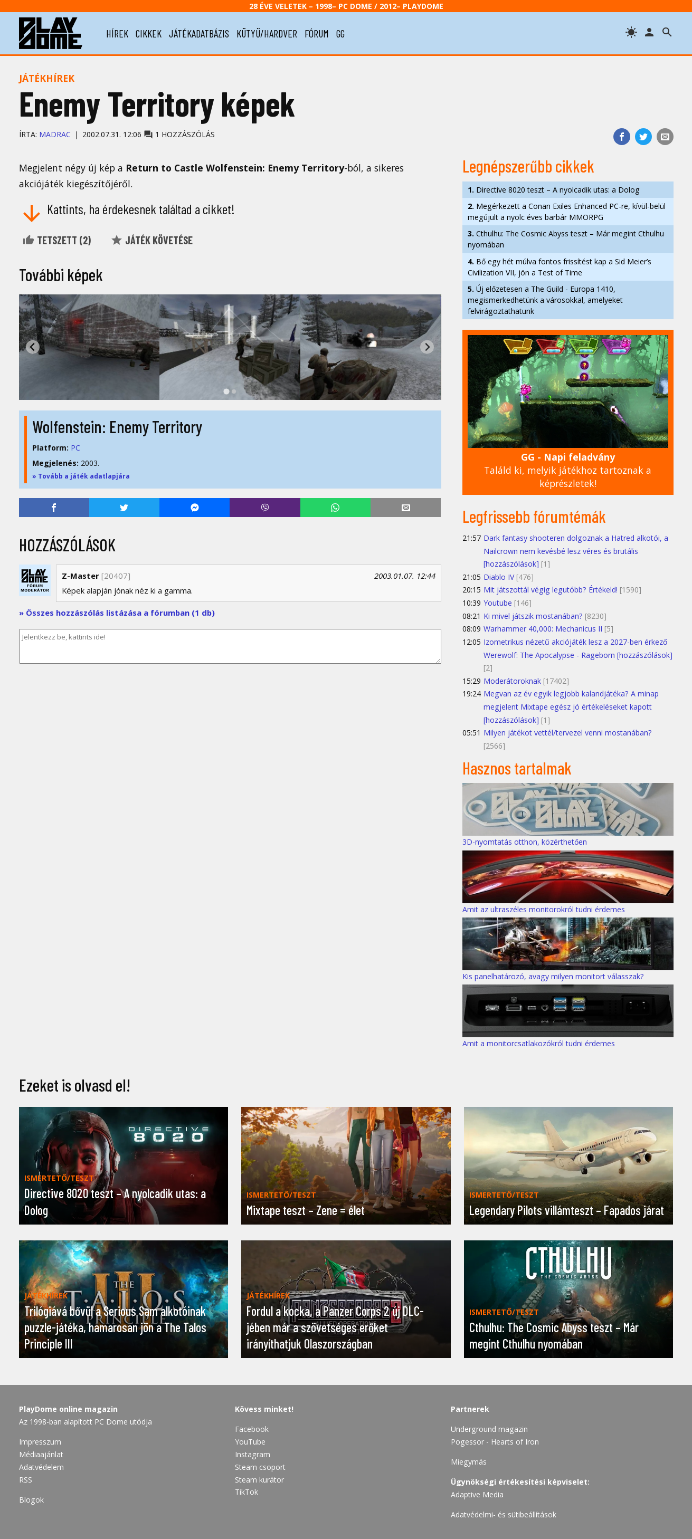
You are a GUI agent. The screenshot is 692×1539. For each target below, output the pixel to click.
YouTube (250, 1442)
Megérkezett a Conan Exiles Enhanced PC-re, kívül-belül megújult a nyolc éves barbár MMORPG (567, 211)
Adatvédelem (41, 1467)
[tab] (226, 391)
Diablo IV (499, 577)
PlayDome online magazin (68, 1409)
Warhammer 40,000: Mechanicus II (543, 629)
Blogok (31, 1500)
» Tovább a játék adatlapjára (81, 476)
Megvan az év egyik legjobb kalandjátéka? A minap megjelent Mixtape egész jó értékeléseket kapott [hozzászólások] (571, 706)
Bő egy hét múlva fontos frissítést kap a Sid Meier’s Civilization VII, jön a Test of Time (559, 267)
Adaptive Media (477, 1494)
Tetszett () (56, 240)
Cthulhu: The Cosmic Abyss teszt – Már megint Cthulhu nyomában (566, 239)
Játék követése (151, 240)
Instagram (252, 1454)
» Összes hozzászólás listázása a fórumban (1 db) (117, 612)
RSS (25, 1480)
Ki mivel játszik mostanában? (533, 616)
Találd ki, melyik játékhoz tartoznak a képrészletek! (567, 470)
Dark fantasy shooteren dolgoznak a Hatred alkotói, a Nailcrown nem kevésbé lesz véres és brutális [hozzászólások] (576, 551)
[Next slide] (427, 347)
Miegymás (469, 1462)
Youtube (498, 603)
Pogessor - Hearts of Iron (495, 1442)
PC (75, 448)
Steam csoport (260, 1467)
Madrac (55, 134)
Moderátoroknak (512, 681)
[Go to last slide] (33, 347)
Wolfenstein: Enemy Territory (117, 426)
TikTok (246, 1492)
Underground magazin (489, 1429)
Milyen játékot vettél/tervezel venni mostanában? (568, 733)
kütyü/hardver (266, 33)
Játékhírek (46, 78)
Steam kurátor (259, 1480)
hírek (117, 33)
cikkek (149, 33)
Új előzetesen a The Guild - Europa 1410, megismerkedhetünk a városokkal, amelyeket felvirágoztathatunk (545, 300)
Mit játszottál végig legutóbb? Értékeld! (551, 590)
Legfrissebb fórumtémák (534, 516)
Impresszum (40, 1442)
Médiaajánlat (41, 1454)
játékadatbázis (199, 33)
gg (340, 33)
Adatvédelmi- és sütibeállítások (503, 1514)
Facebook (252, 1429)
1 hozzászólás (179, 134)
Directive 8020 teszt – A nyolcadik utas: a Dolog (554, 190)
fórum (317, 33)
